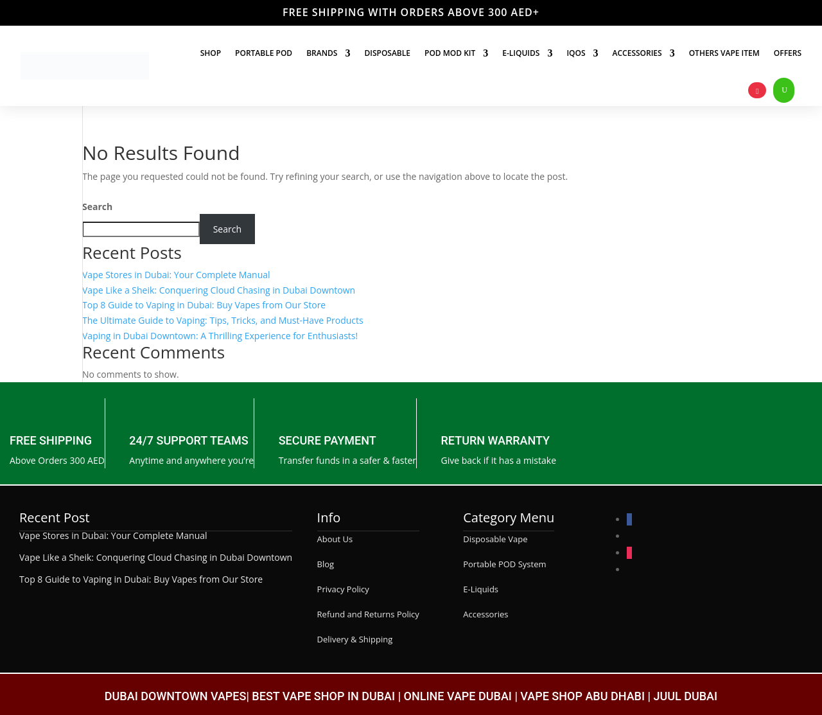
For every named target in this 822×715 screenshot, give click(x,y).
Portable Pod (263, 53)
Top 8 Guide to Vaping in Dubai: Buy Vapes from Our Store (204, 305)
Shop (210, 53)
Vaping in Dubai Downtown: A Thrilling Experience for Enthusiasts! (220, 336)
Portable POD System (504, 564)
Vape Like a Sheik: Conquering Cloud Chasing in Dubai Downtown (218, 290)
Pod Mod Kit (449, 53)
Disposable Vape (495, 539)
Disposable (387, 53)
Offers (787, 53)
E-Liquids (480, 589)
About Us (335, 539)
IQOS (575, 53)
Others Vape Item (724, 53)
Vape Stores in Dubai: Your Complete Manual (176, 275)
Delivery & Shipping (355, 639)
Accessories (637, 53)
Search (97, 206)
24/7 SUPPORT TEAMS (188, 440)
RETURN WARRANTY (495, 440)
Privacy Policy (343, 589)
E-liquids (520, 53)
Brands (321, 53)
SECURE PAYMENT (327, 440)
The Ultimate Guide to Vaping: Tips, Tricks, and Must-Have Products (222, 320)
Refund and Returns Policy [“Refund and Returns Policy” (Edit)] (368, 614)
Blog (326, 564)
